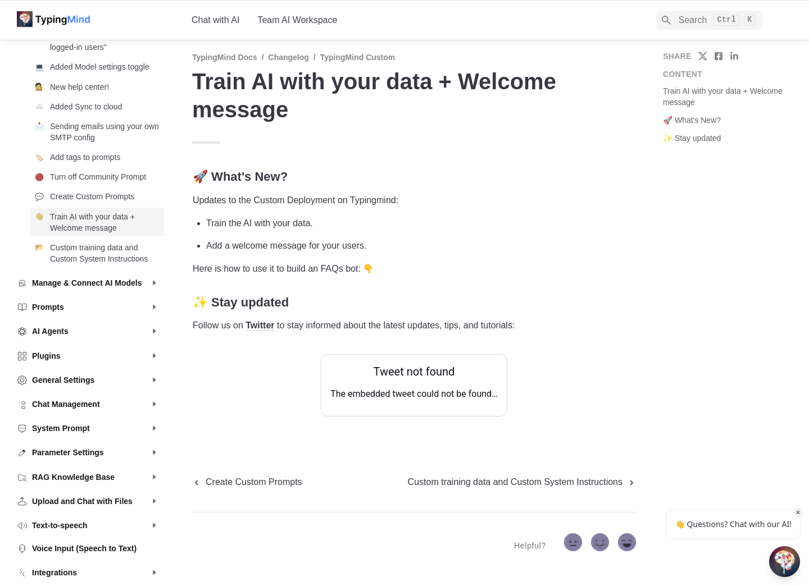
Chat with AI (215, 20)
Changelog (289, 57)
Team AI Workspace (297, 20)
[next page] (522, 482)
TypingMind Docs (224, 57)
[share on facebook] (718, 56)
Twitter (260, 325)
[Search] (709, 20)
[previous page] (247, 482)
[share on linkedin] (734, 56)
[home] (95, 20)
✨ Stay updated (692, 138)
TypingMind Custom (358, 57)
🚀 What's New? (692, 120)
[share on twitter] (702, 56)
